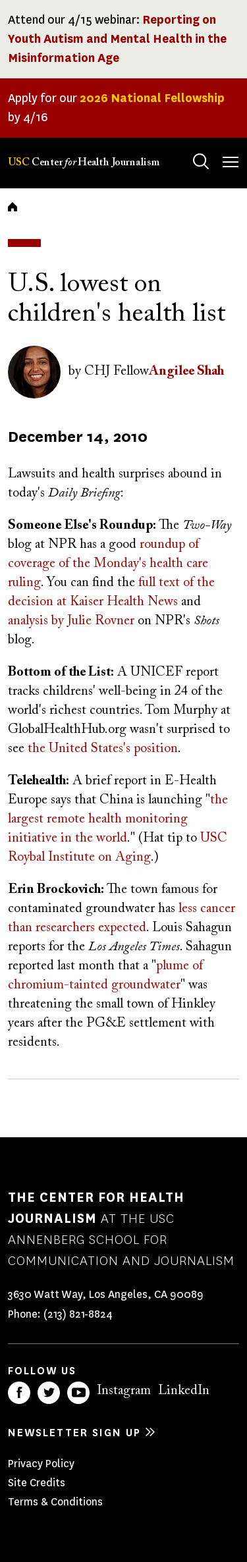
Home (12, 206)
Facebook (19, 1393)
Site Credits (36, 1483)
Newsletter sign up (74, 1433)
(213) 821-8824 (78, 1314)
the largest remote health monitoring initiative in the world (118, 819)
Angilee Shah (186, 371)
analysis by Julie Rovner (71, 621)
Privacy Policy (41, 1463)
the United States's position (103, 748)
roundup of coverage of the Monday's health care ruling (108, 563)
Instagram (124, 1390)
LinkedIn (183, 1390)
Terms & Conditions (55, 1502)
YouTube (78, 1393)
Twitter (49, 1393)
